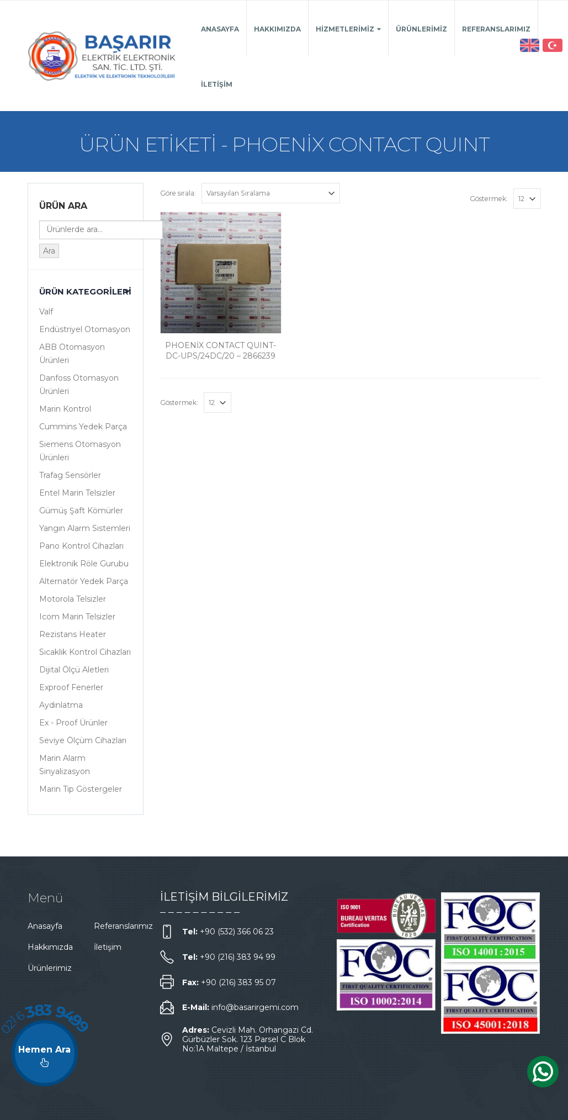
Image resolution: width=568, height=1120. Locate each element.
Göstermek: (489, 198)
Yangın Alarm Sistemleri (84, 528)
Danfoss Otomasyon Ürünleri (79, 384)
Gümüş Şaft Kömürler (81, 511)
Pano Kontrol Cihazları (81, 546)
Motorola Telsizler (72, 599)
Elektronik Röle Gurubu (84, 564)
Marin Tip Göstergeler (80, 789)
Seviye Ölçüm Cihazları (82, 740)
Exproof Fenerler (71, 687)
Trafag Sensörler (70, 475)
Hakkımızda (277, 29)
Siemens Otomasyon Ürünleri (80, 450)
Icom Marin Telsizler (77, 617)
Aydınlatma (61, 705)
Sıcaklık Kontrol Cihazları (85, 652)
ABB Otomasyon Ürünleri (72, 353)
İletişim (216, 84)
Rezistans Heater (72, 634)
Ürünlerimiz (421, 29)
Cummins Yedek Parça (83, 427)
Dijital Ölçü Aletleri (74, 670)
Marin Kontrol (65, 409)
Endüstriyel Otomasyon (84, 329)
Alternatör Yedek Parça (83, 581)
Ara (49, 251)
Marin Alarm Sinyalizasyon (64, 764)
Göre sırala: (178, 193)
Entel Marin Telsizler (77, 493)
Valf (46, 312)
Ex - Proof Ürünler (73, 723)
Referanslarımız (496, 29)
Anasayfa (220, 29)
